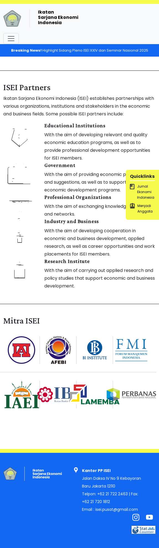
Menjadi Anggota (141, 208)
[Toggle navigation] (11, 38)
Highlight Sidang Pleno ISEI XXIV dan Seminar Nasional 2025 (79, 50)
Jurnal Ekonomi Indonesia (142, 192)
